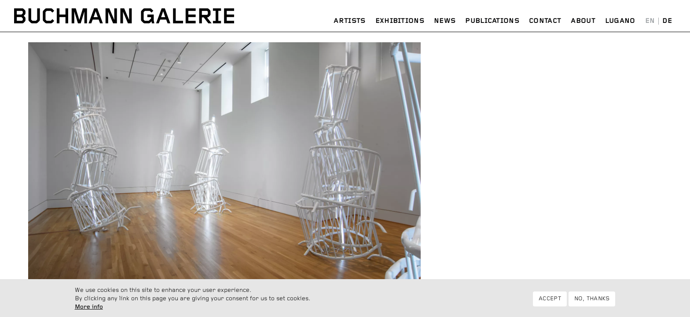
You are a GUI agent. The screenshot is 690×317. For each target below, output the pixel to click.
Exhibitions (399, 21)
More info (89, 309)
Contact (545, 21)
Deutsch (667, 21)
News (444, 21)
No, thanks (592, 301)
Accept (550, 301)
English (650, 21)
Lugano (620, 21)
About (583, 21)
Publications (492, 21)
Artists (349, 21)
